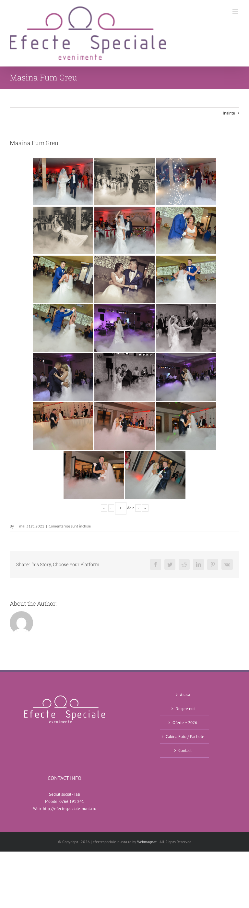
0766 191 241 (71, 801)
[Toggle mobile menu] (235, 11)
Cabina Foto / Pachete (185, 736)
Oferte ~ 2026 (184, 722)
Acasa (185, 694)
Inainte (229, 113)
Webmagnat (147, 841)
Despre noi (185, 708)
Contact (185, 750)
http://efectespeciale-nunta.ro (69, 808)
